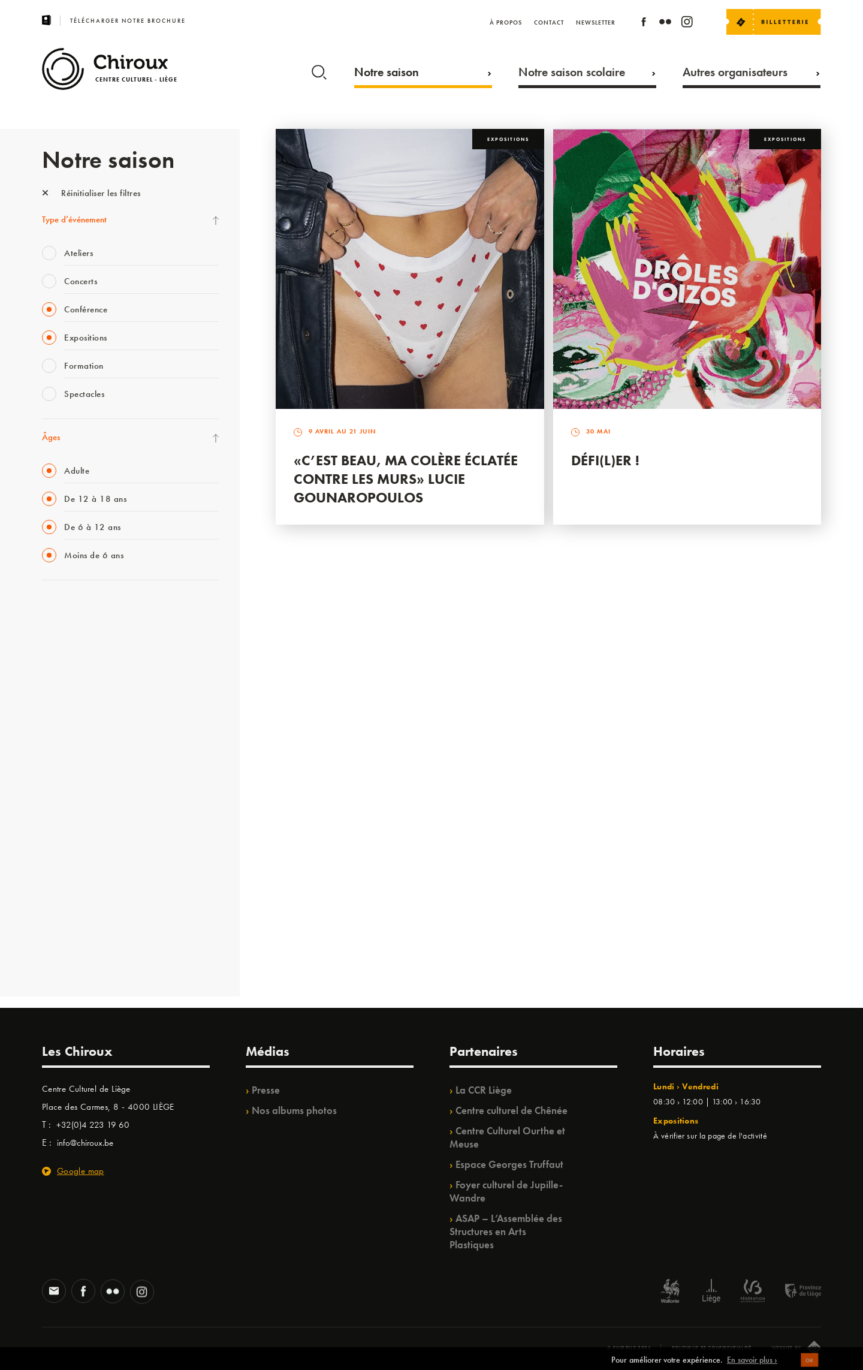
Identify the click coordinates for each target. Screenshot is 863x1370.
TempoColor (64, 881)
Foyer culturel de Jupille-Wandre (506, 1191)
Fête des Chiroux (71, 610)
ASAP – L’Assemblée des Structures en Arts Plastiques (505, 1231)
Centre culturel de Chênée (511, 1110)
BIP (47, 758)
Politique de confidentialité (712, 1348)
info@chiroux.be (85, 1143)
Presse (266, 1090)
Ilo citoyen (60, 856)
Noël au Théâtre (70, 905)
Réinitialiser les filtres (91, 193)
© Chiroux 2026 (629, 1348)
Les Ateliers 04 (68, 782)
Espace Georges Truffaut (509, 1164)
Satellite (56, 733)
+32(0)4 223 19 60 (92, 1125)
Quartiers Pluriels (72, 832)
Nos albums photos (294, 1110)
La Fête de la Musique (81, 635)
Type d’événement (74, 219)
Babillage (59, 709)
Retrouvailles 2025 (76, 954)
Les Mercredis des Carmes (88, 660)
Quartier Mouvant (74, 807)
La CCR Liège (483, 1090)
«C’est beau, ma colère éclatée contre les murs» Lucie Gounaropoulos (406, 479)
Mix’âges (58, 684)
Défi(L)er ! (605, 460)
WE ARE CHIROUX (77, 930)
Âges (51, 437)
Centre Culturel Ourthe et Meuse (507, 1137)
